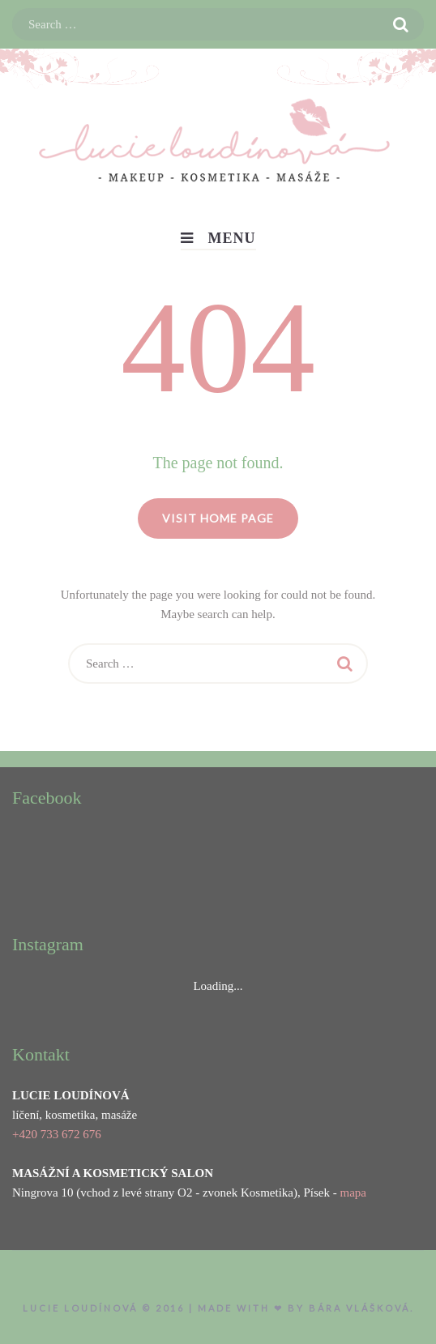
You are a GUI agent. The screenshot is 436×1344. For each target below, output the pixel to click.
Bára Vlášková (359, 1308)
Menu (218, 238)
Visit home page (218, 518)
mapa (352, 1192)
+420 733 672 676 (56, 1134)
